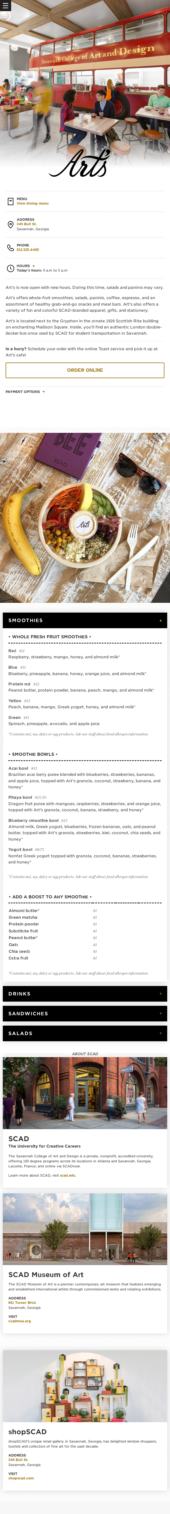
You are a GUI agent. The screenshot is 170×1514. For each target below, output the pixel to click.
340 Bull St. (18, 1460)
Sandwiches (28, 1013)
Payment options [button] (23, 392)
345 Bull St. (27, 224)
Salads (20, 1033)
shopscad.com (21, 1478)
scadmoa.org (19, 1321)
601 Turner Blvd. (22, 1303)
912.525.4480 (28, 250)
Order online (85, 370)
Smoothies (25, 620)
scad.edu (67, 1175)
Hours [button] (23, 266)
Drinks (19, 994)
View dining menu (33, 203)
